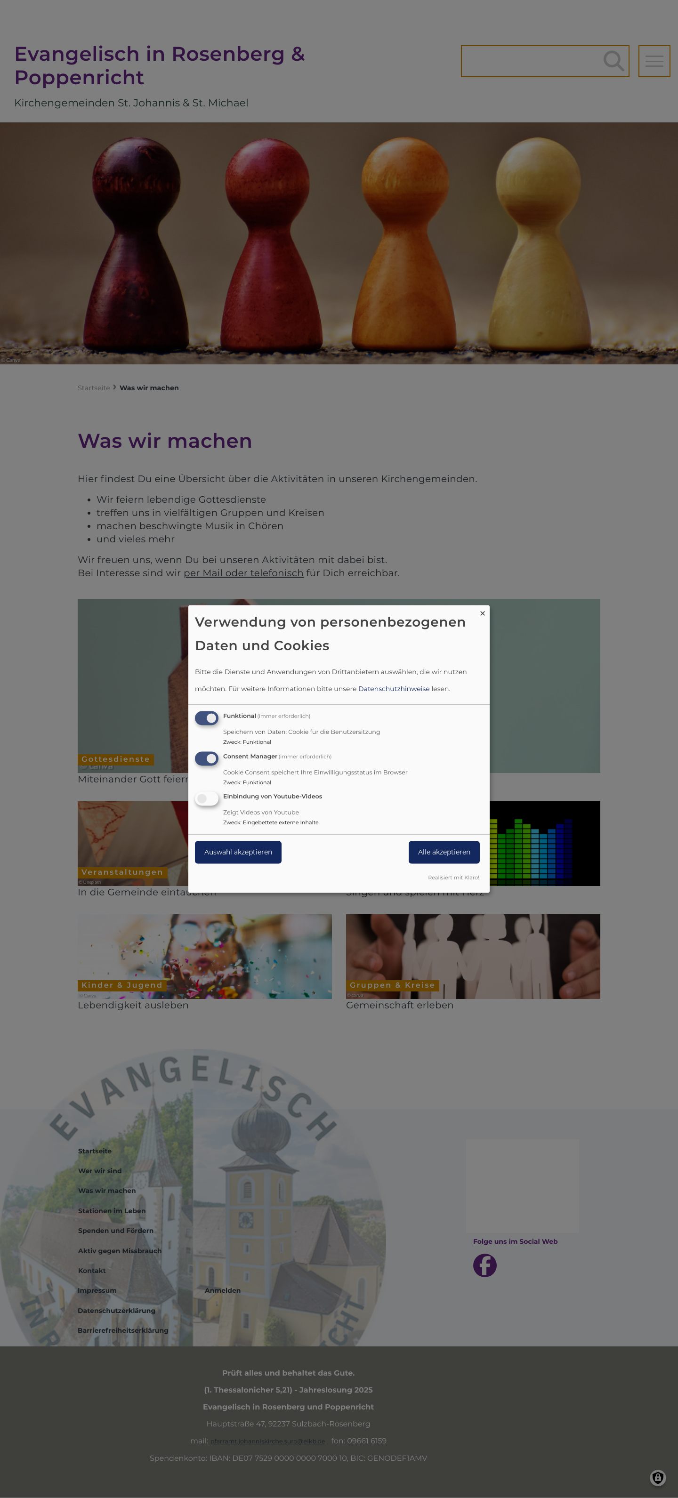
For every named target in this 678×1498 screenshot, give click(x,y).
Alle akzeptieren (444, 852)
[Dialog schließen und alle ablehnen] (483, 611)
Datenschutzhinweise (394, 689)
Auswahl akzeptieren (238, 852)
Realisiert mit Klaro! (453, 878)
